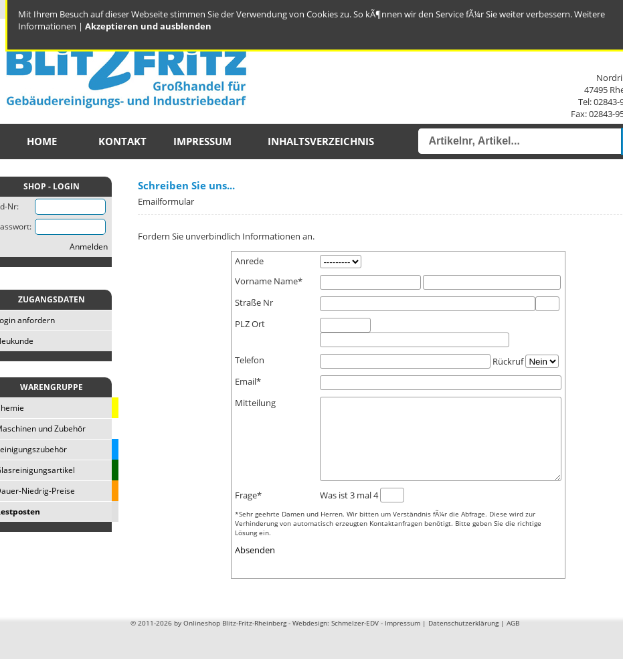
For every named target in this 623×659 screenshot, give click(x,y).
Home (42, 141)
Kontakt (122, 141)
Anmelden (89, 247)
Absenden (255, 566)
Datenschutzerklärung (463, 639)
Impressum (202, 141)
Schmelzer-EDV (355, 639)
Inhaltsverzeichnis (321, 141)
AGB (513, 639)
